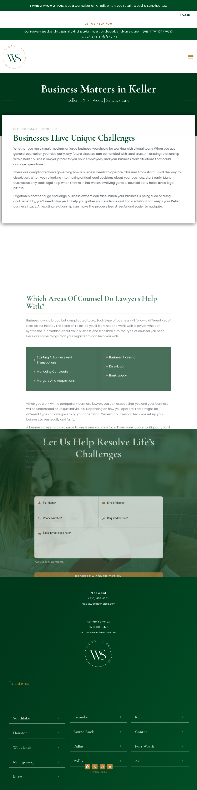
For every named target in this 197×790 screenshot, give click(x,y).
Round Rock (83, 780)
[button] (190, 56)
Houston (20, 782)
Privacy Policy (98, 771)
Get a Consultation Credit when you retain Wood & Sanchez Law (98, 5)
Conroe (141, 780)
